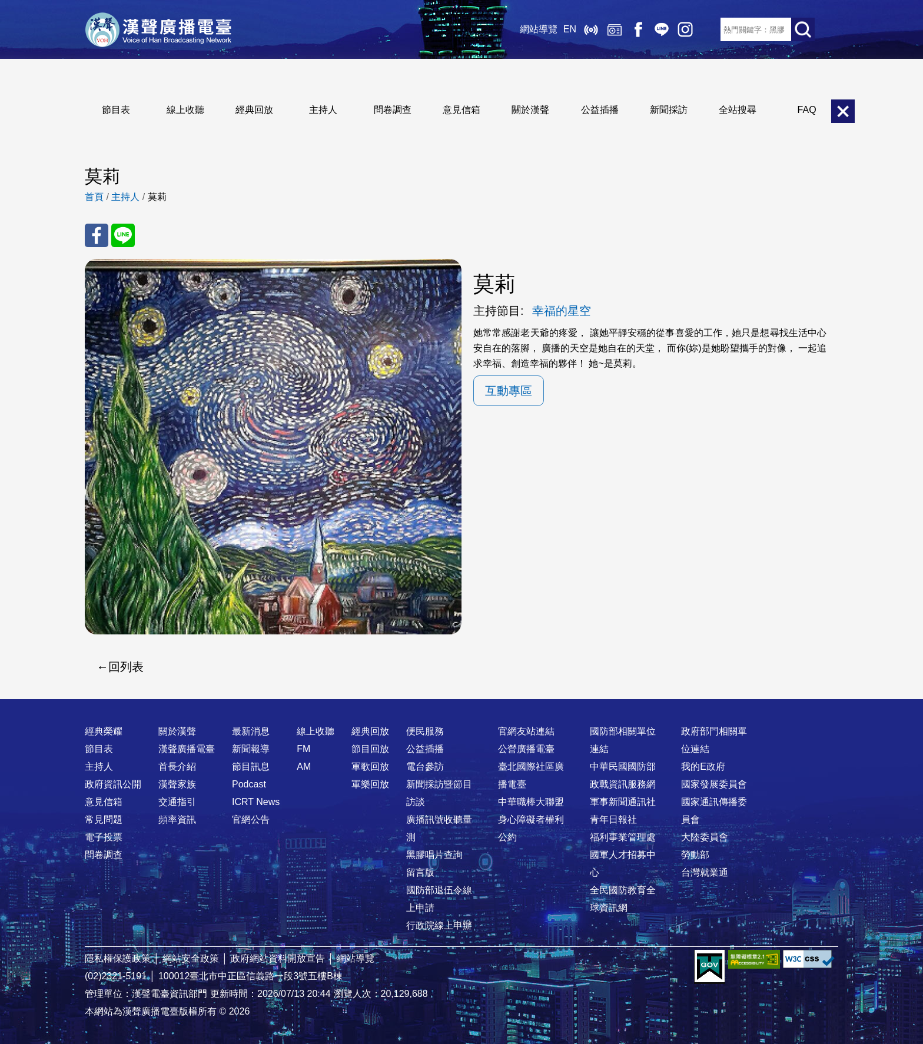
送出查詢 (803, 29)
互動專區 (508, 390)
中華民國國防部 (623, 767)
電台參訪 (425, 767)
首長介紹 (177, 767)
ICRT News (256, 802)
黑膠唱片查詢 (434, 855)
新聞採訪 (669, 110)
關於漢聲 (530, 110)
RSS (709, 29)
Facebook (638, 29)
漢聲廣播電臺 (158, 29)
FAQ (807, 110)
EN (569, 29)
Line (661, 29)
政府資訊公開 (113, 784)
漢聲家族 (177, 784)
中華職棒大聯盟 (531, 802)
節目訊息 (251, 767)
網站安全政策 (190, 958)
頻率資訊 (177, 819)
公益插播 (600, 110)
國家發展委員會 (714, 784)
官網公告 (251, 819)
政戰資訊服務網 (623, 784)
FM (303, 749)
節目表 (116, 110)
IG (685, 29)
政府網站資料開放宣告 (278, 958)
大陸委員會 (704, 837)
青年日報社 (613, 819)
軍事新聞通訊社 (623, 802)
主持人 (323, 110)
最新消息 (251, 731)
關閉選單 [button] (843, 111)
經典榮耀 (103, 731)
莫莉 (157, 197)
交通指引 (177, 802)
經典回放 (614, 29)
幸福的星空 (561, 310)
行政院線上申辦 (439, 925)
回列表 (126, 666)
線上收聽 (591, 29)
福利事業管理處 (623, 837)
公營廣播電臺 (526, 749)
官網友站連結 (526, 731)
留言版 (420, 872)
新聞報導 (251, 749)
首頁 (94, 197)
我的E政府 (703, 767)
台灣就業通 (704, 872)
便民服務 (425, 731)
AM (304, 767)
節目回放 (370, 749)
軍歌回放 (370, 767)
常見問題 (103, 819)
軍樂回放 (370, 784)
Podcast (249, 784)
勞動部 (695, 855)
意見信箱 (461, 110)
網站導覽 (538, 29)
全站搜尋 (737, 110)
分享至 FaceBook (96, 235)
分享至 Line (123, 235)
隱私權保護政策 (118, 958)
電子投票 (103, 837)
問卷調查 (392, 110)
